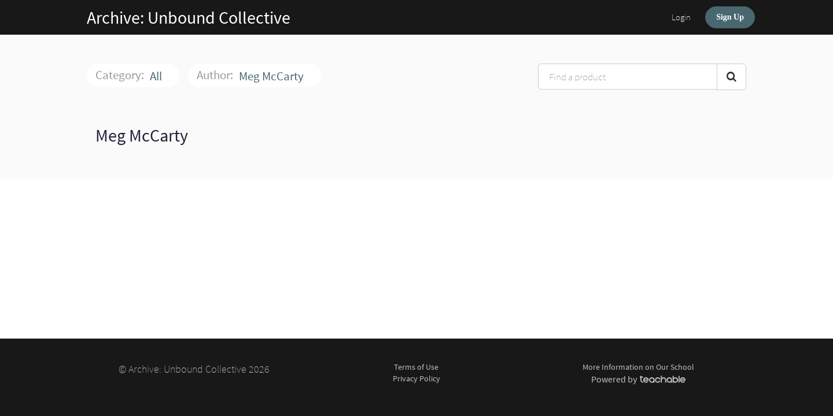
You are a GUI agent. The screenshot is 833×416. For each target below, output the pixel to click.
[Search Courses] (731, 77)
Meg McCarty (272, 76)
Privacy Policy (416, 378)
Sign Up (730, 17)
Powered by (638, 379)
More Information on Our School (638, 367)
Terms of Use (416, 367)
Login (681, 17)
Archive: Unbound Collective (188, 17)
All (157, 76)
